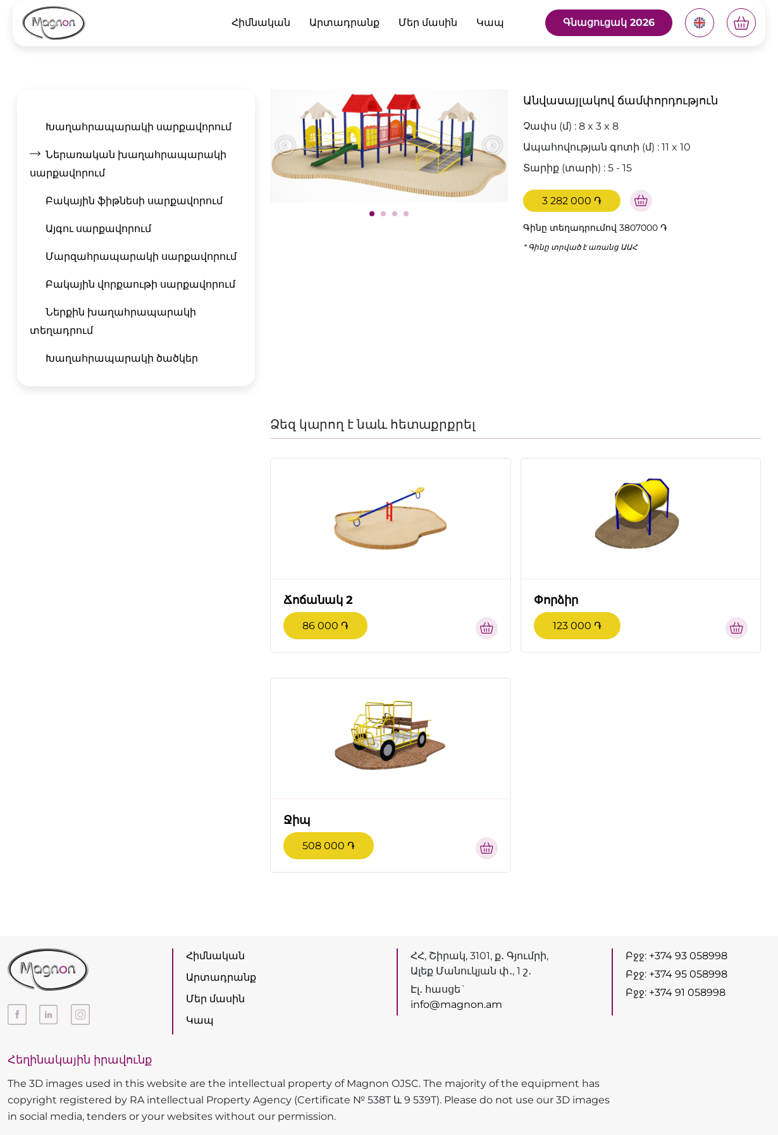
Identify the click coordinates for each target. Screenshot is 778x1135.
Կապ (490, 22)
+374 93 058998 (688, 956)
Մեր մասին (427, 22)
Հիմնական (261, 22)
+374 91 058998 (687, 992)
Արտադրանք (344, 22)
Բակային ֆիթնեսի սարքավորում (134, 201)
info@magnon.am (456, 1004)
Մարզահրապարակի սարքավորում (141, 256)
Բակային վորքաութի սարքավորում (140, 284)
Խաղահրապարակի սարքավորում (139, 127)
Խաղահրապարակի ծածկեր (122, 358)
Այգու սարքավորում (98, 229)
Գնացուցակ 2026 (609, 22)
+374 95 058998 (688, 974)
